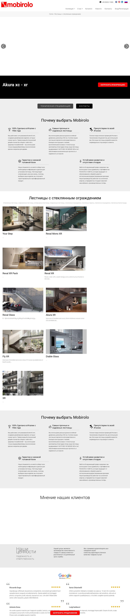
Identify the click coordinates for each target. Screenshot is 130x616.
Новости (98, 9)
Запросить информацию (113, 85)
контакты (84, 106)
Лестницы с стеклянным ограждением (67, 14)
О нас (79, 9)
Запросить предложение (65, 613)
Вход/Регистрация (121, 9)
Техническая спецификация (55, 106)
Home (51, 14)
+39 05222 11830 (107, 2)
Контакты (108, 9)
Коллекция (69, 9)
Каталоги (88, 9)
